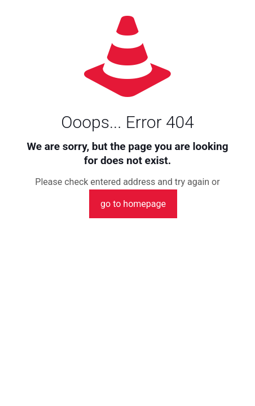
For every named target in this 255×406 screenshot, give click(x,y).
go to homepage (133, 203)
